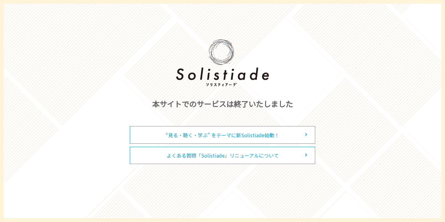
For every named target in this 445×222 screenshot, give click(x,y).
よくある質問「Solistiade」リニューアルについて (223, 155)
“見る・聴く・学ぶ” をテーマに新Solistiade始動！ (222, 135)
